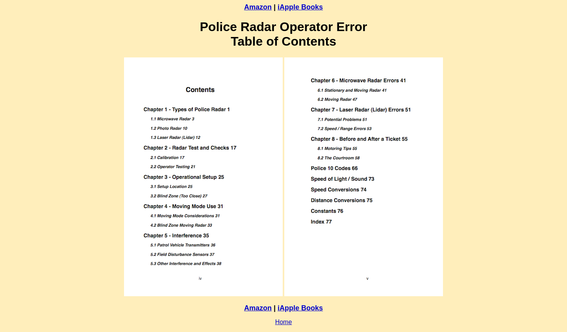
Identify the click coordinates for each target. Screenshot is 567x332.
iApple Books (300, 7)
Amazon (258, 7)
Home (283, 322)
